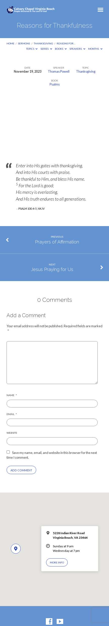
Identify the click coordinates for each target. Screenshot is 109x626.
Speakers (77, 48)
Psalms (55, 84)
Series (46, 48)
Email (12, 414)
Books (61, 48)
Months (95, 48)
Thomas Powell (58, 71)
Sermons (24, 43)
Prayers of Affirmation (57, 241)
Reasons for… (66, 43)
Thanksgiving (43, 43)
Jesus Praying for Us (52, 269)
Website (12, 432)
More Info (57, 562)
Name (12, 395)
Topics (32, 48)
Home (10, 43)
